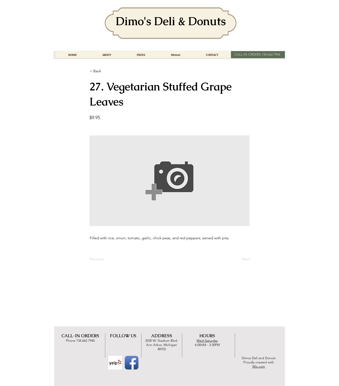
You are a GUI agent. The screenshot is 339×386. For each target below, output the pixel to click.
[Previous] (105, 259)
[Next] (238, 259)
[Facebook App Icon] (131, 363)
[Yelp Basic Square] (115, 363)
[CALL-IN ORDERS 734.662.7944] (257, 54)
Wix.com (258, 366)
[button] (105, 71)
